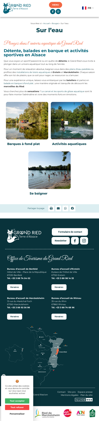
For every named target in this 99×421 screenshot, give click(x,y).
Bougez (55, 23)
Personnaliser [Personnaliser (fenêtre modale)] (17, 414)
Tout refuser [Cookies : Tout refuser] (17, 407)
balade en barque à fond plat (18, 83)
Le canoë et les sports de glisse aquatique (62, 91)
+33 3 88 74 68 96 (65, 307)
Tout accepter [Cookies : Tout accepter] (17, 401)
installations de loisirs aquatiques (33, 72)
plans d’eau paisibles (80, 69)
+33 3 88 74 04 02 (20, 278)
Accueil (46, 23)
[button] (51, 208)
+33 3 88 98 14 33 (65, 278)
